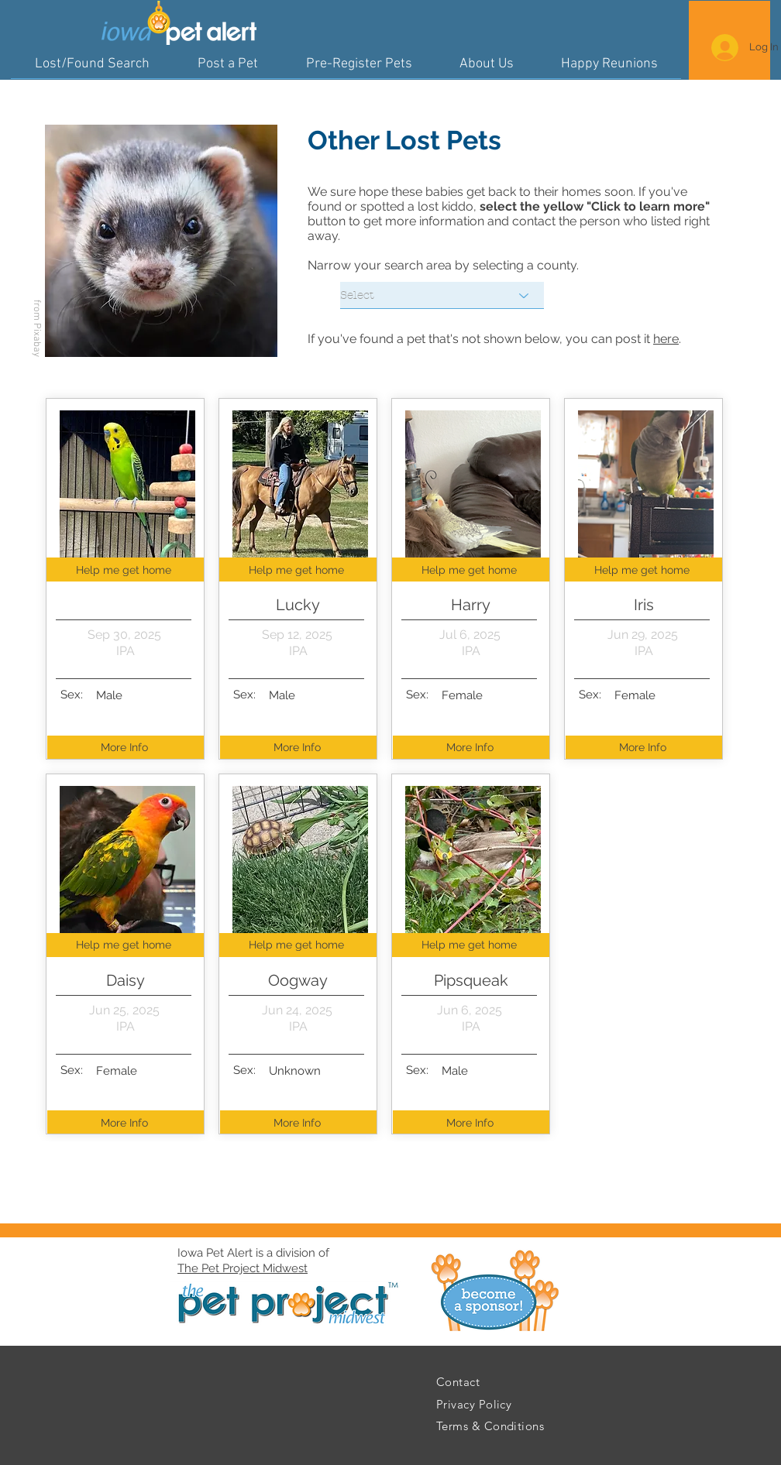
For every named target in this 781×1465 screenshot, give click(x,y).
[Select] (442, 295)
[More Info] (126, 748)
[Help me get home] (125, 570)
